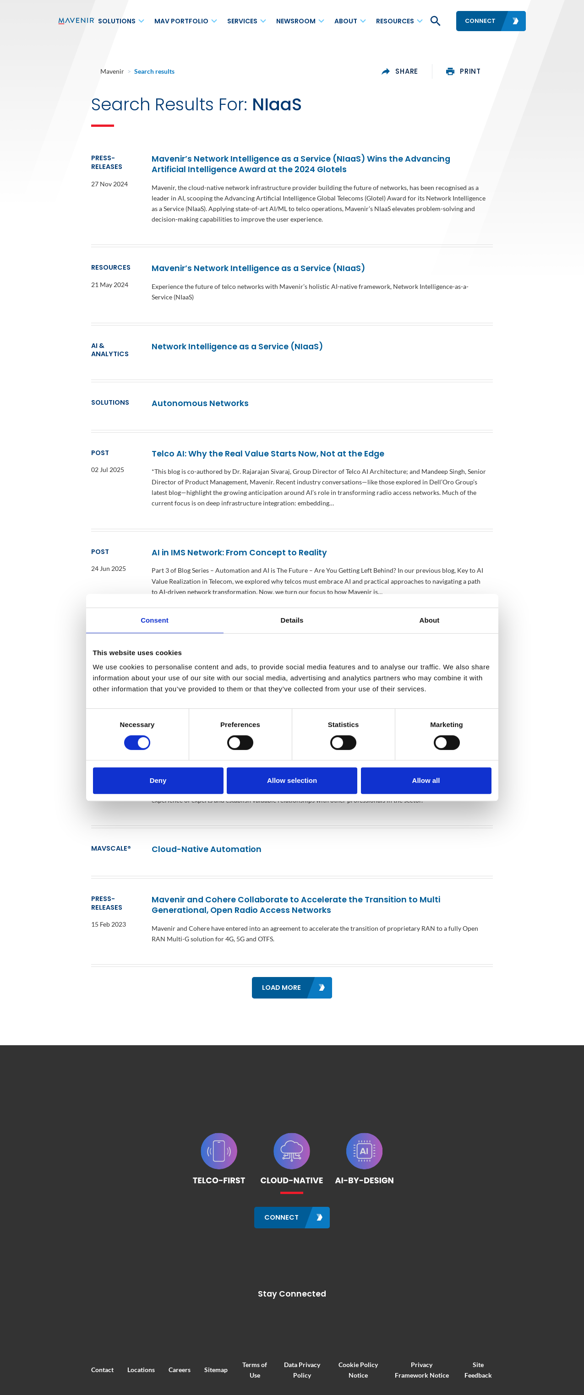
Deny (158, 780)
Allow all (426, 780)
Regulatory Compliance (257, 1360)
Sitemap (182, 1331)
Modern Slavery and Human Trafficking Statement (375, 1360)
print (497, 71)
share (433, 71)
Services (242, 21)
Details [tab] (292, 620)
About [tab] (430, 620)
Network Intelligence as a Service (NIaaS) (212, 326)
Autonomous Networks (175, 377)
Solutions (117, 21)
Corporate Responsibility (174, 1360)
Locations (107, 1331)
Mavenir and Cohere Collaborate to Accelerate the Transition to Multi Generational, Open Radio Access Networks (312, 868)
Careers (146, 1331)
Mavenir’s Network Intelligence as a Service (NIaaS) (233, 259)
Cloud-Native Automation (182, 812)
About (345, 21)
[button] (435, 21)
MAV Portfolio (181, 21)
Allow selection (292, 780)
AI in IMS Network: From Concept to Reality (214, 526)
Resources (395, 21)
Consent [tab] (155, 620)
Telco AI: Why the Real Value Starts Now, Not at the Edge (243, 427)
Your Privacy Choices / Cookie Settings (292, 1370)
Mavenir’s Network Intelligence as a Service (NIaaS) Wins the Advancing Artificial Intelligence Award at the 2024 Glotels (320, 166)
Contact (69, 1331)
